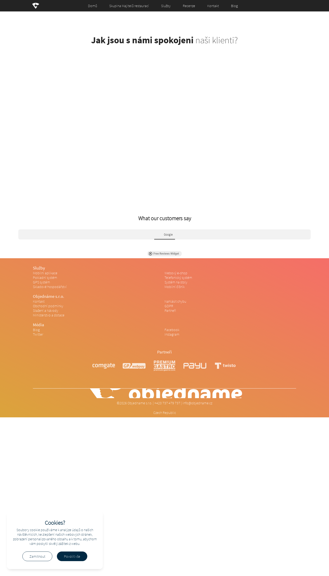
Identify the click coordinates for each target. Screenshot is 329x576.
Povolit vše (72, 556)
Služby (166, 5)
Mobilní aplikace (45, 273)
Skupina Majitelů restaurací (129, 5)
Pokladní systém (45, 277)
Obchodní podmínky (48, 306)
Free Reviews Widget (164, 253)
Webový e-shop (175, 273)
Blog (234, 5)
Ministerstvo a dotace (48, 315)
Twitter (38, 334)
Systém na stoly (175, 282)
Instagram (171, 334)
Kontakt (213, 5)
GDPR (168, 306)
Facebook (171, 329)
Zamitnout (37, 556)
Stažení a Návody (45, 310)
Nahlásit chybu (175, 301)
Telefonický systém (178, 277)
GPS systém (41, 282)
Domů (92, 5)
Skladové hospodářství (50, 286)
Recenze (189, 5)
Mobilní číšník (174, 286)
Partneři (170, 310)
